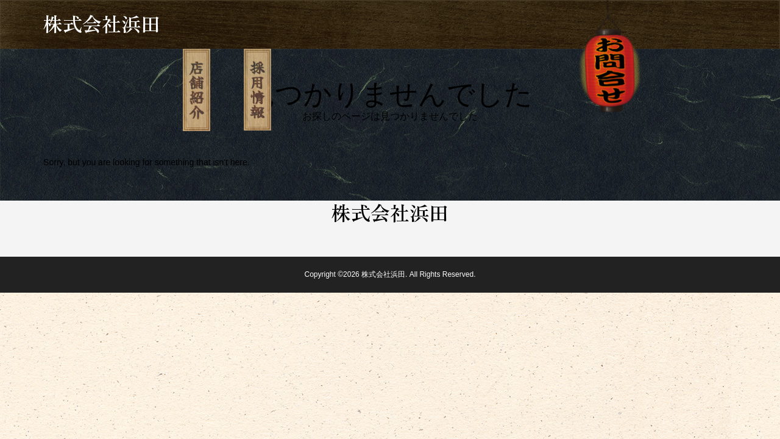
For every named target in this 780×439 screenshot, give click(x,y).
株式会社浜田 (101, 23)
